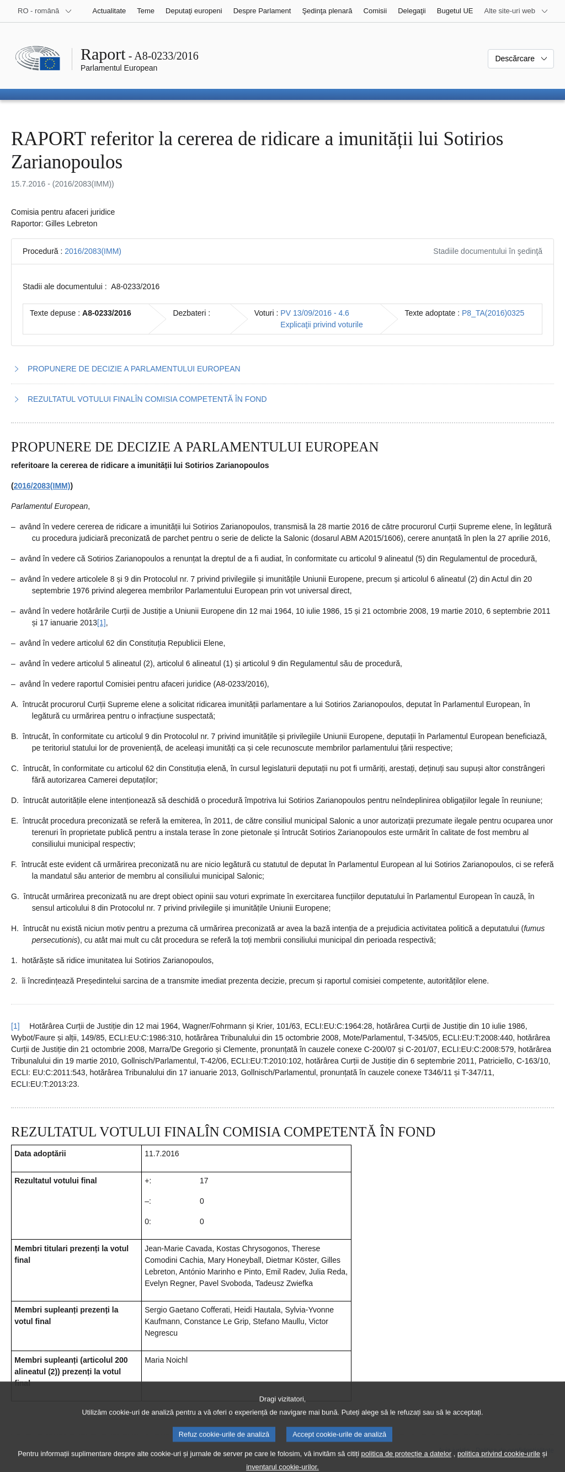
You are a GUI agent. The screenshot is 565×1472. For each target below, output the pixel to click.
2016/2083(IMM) (93, 251)
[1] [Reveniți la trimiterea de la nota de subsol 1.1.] (15, 1026)
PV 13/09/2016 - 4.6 (314, 313)
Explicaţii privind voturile (321, 324)
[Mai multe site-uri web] (516, 11)
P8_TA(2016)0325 (493, 313)
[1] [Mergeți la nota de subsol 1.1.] (101, 622)
